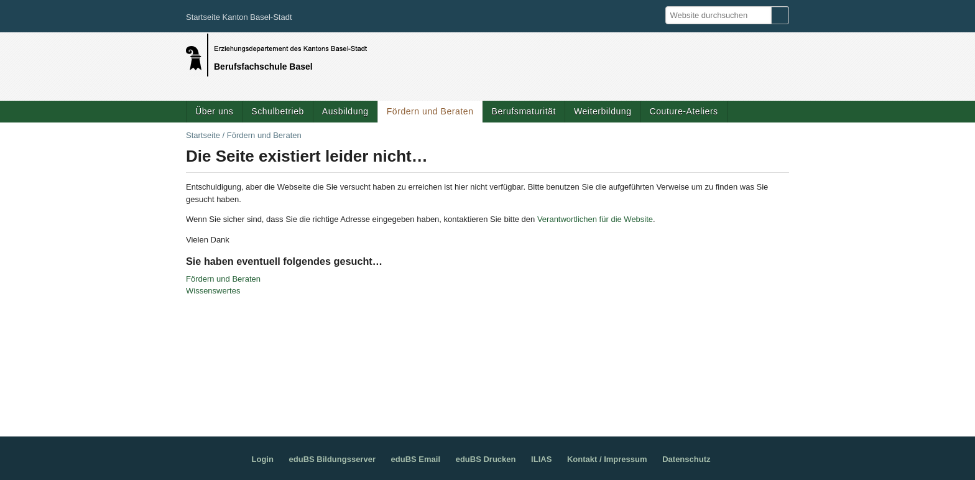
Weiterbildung (603, 111)
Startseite (203, 135)
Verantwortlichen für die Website (595, 219)
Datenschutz (686, 459)
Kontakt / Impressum (607, 459)
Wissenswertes (213, 290)
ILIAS (541, 459)
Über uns (214, 111)
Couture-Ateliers (684, 111)
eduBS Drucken (486, 459)
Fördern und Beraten (430, 111)
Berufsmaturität (524, 111)
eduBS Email (415, 459)
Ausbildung (345, 111)
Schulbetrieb (277, 111)
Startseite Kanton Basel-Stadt (239, 17)
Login (263, 459)
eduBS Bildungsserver (332, 459)
